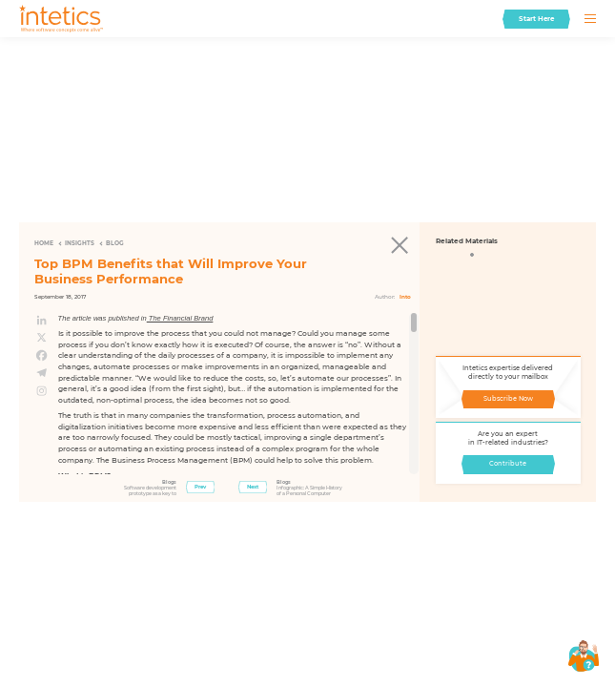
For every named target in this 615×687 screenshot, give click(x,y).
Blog (115, 243)
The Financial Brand (180, 318)
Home (43, 243)
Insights (79, 243)
